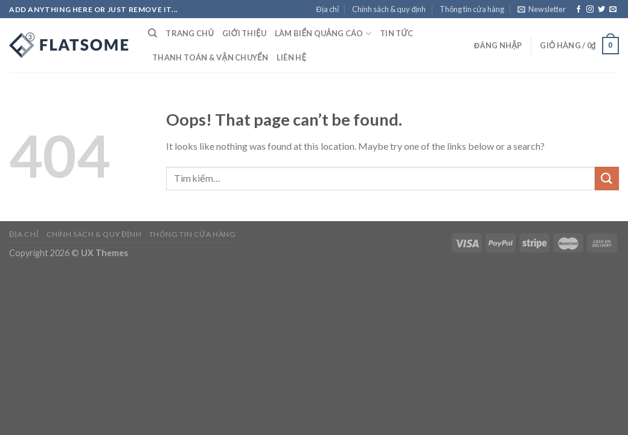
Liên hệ (291, 57)
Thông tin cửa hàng (472, 9)
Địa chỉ (327, 9)
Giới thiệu (244, 33)
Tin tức (397, 33)
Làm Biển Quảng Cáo (323, 33)
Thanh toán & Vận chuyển (210, 57)
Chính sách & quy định (389, 9)
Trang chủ (189, 33)
